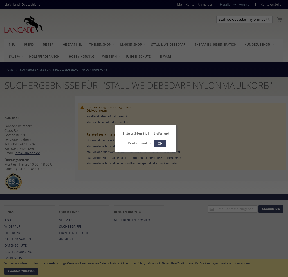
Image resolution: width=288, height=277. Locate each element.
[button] (139, 143)
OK (160, 143)
